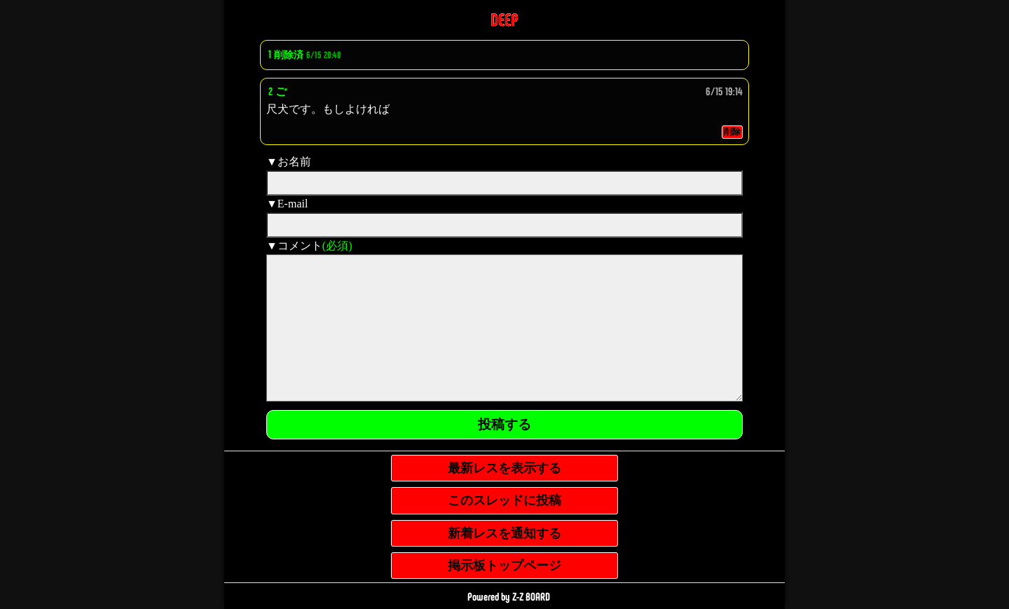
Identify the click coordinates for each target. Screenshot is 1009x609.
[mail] (504, 225)
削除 (732, 132)
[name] (504, 183)
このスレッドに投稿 (504, 500)
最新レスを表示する (504, 468)
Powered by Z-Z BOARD (508, 596)
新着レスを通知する (504, 533)
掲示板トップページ (504, 566)
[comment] (504, 328)
